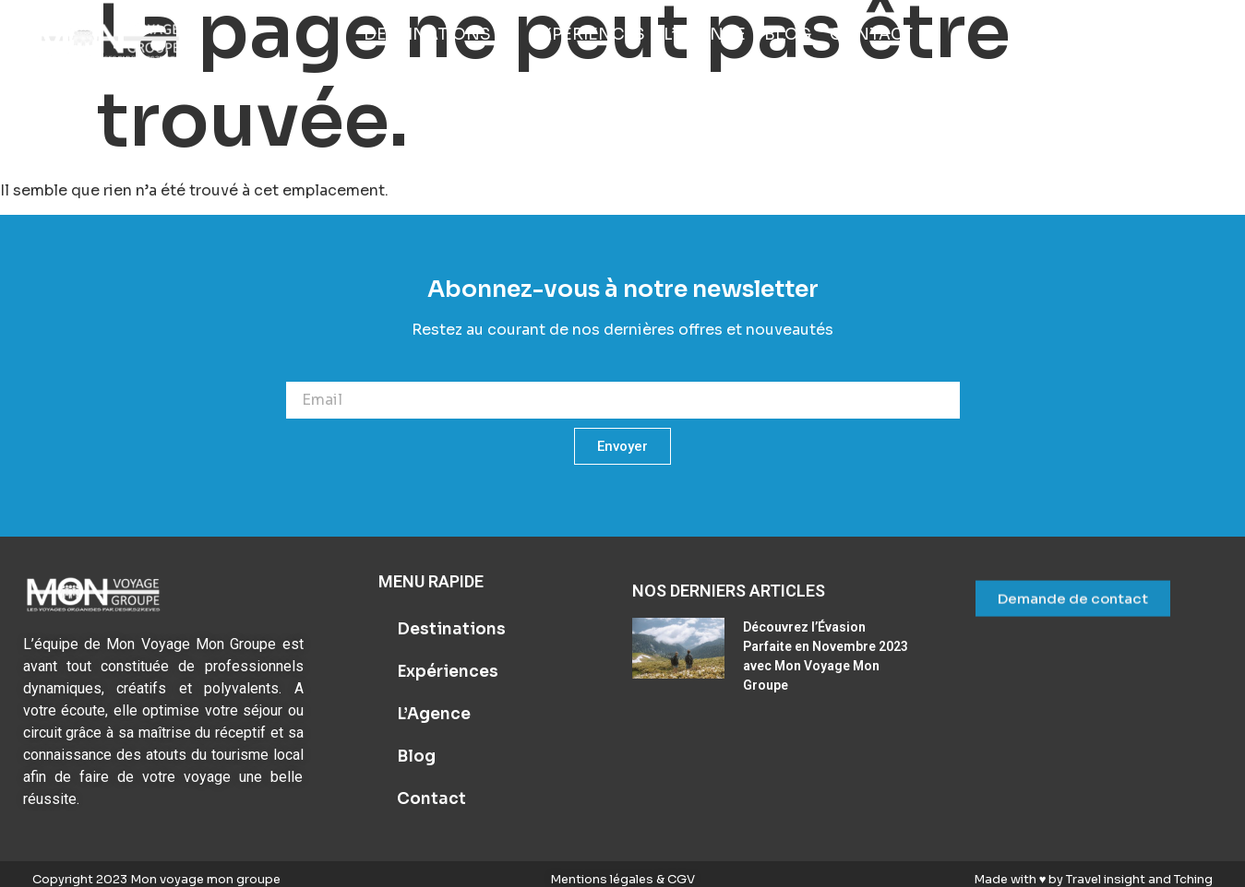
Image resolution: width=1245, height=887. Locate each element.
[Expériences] (587, 35)
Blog (416, 756)
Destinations (451, 629)
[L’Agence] (704, 35)
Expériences (447, 671)
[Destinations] (437, 35)
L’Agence (434, 714)
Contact (431, 799)
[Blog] (787, 35)
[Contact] (871, 35)
